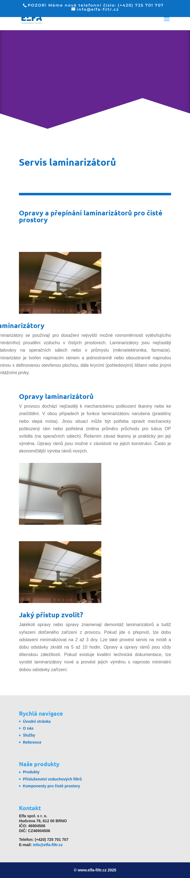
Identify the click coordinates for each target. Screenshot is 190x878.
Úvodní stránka (37, 721)
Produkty (31, 772)
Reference (32, 742)
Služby (29, 735)
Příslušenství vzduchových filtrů (52, 779)
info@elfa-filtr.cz (48, 845)
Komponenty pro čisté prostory (51, 786)
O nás (28, 728)
